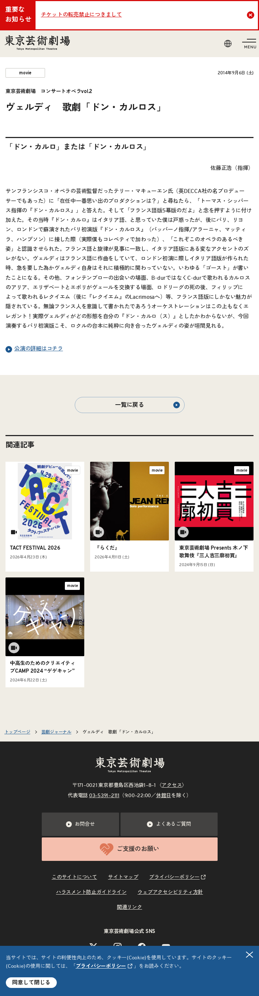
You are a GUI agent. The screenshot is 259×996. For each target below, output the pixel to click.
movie (25, 73)
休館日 (163, 795)
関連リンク (129, 907)
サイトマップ (123, 877)
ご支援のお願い (129, 849)
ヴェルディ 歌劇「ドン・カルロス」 (121, 732)
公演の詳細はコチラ (34, 349)
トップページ (17, 732)
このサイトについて (74, 877)
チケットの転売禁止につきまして (81, 15)
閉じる (250, 955)
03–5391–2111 (104, 795)
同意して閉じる (31, 982)
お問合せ (80, 824)
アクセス (172, 785)
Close (251, 15)
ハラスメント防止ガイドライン (91, 892)
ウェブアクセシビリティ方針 (170, 892)
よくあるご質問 (169, 824)
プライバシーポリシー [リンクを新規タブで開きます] (101, 966)
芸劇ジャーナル (56, 732)
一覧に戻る (147, 405)
